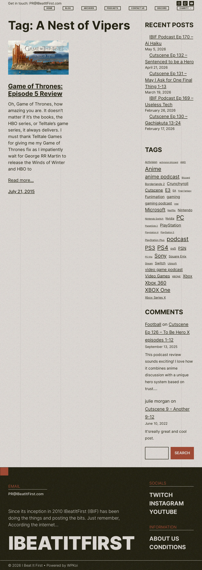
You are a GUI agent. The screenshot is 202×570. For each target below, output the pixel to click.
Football (153, 324)
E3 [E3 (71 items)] (167, 190)
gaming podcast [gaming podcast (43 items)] (158, 203)
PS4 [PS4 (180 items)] (162, 247)
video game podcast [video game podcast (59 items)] (164, 269)
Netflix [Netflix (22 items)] (171, 210)
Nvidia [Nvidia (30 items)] (170, 218)
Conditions (167, 547)
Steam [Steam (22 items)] (149, 263)
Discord (161, 8)
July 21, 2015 (21, 191)
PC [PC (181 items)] (180, 217)
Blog (68, 8)
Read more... (21, 180)
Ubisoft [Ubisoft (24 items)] (172, 263)
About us (164, 538)
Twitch (161, 494)
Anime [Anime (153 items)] (153, 169)
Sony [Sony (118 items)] (160, 256)
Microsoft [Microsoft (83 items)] (155, 209)
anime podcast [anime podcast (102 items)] (162, 177)
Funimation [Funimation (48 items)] (155, 197)
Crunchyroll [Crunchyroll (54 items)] (177, 183)
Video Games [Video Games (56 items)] (157, 276)
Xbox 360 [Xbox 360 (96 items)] (155, 283)
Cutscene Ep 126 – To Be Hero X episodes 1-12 (167, 332)
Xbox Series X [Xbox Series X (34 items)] (155, 297)
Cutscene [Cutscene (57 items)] (154, 190)
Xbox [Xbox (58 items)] (187, 275)
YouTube (163, 511)
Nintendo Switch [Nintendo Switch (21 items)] (154, 218)
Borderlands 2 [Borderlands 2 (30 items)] (155, 184)
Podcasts (112, 8)
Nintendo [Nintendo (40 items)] (185, 210)
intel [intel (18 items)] (176, 203)
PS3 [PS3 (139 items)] (150, 248)
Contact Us (137, 8)
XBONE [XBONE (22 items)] (176, 276)
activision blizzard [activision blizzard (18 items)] (168, 162)
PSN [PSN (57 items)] (182, 248)
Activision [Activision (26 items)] (151, 162)
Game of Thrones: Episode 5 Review (35, 89)
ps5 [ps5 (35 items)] (173, 248)
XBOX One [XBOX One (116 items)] (157, 290)
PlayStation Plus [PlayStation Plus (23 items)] (155, 240)
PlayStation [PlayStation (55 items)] (170, 225)
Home (49, 8)
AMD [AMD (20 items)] (183, 162)
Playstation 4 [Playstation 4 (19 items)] (151, 232)
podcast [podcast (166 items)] (178, 238)
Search (182, 453)
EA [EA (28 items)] (174, 190)
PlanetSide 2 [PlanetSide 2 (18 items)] (151, 225)
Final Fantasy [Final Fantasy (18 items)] (184, 190)
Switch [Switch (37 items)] (160, 263)
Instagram (166, 503)
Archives (89, 8)
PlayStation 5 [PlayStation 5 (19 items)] (167, 232)
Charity (186, 8)
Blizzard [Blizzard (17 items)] (186, 177)
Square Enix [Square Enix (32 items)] (177, 256)
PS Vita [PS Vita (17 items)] (148, 257)
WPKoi (72, 565)
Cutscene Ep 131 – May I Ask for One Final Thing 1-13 (168, 80)
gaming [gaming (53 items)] (173, 196)
